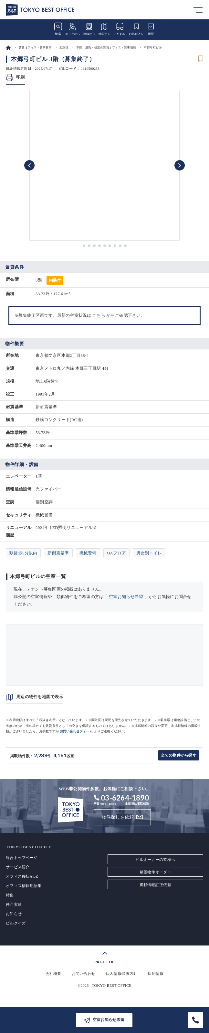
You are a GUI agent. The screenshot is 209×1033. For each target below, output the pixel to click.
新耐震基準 (58, 553)
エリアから (72, 29)
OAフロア (116, 553)
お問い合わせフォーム (76, 731)
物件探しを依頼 (118, 817)
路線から (89, 29)
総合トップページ (21, 857)
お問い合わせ (84, 973)
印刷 (20, 77)
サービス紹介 (18, 867)
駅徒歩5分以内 (23, 553)
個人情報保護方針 (121, 973)
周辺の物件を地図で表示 (39, 696)
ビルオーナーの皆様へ (155, 859)
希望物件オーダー (155, 872)
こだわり (120, 29)
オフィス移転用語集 (23, 885)
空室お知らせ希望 (126, 596)
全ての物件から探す (178, 755)
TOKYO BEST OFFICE (111, 985)
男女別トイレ (149, 553)
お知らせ (14, 914)
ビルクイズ (16, 923)
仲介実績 (14, 904)
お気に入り (136, 29)
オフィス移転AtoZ (22, 876)
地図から (104, 29)
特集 (10, 895)
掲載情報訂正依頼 (155, 885)
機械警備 (88, 553)
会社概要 (53, 973)
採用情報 (155, 973)
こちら (98, 315)
